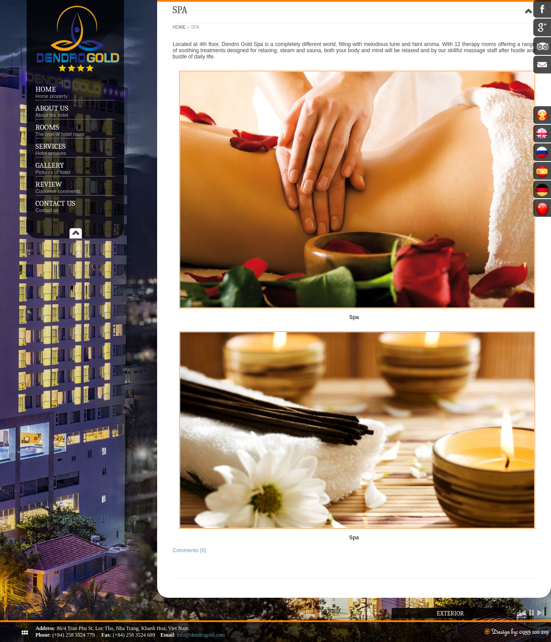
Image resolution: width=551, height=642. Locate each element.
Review (48, 184)
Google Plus (542, 27)
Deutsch (542, 189)
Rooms (47, 127)
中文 (542, 208)
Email (542, 64)
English (542, 133)
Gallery (49, 165)
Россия (542, 152)
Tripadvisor (542, 46)
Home (45, 89)
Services (75, 149)
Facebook (542, 9)
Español (542, 171)
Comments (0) (189, 550)
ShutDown (25, 632)
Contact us (55, 203)
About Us (51, 108)
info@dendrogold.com (201, 635)
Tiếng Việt (542, 115)
